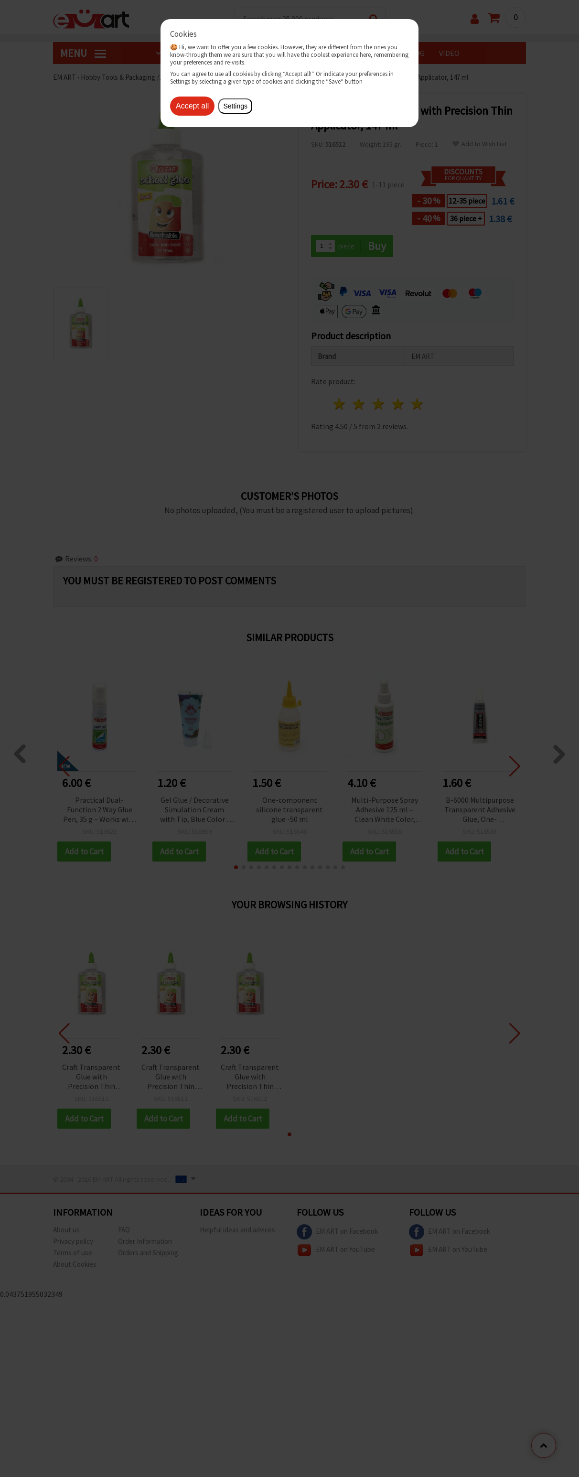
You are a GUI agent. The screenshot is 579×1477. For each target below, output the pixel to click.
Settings (235, 106)
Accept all (192, 106)
